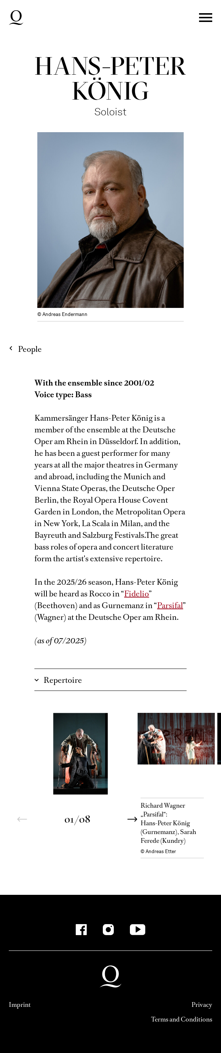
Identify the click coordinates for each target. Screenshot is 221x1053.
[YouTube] (138, 929)
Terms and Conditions (181, 1019)
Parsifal (170, 605)
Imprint (20, 1004)
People (30, 349)
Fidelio (136, 593)
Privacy (201, 1004)
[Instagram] (108, 929)
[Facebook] (81, 929)
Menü (205, 17)
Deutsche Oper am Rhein (16, 17)
